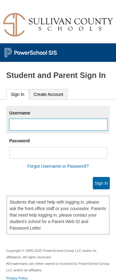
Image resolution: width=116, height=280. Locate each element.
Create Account (48, 94)
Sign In (17, 94)
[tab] (17, 94)
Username (19, 112)
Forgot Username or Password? (57, 166)
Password (19, 140)
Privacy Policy (17, 278)
